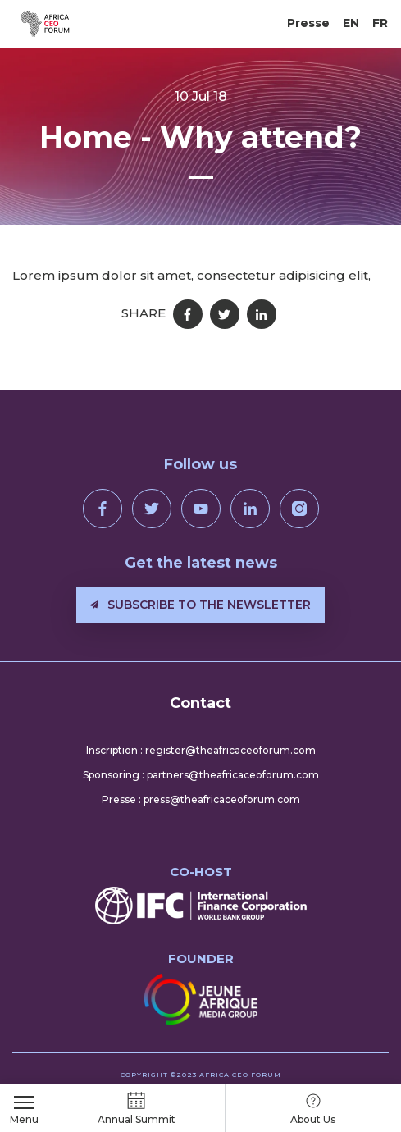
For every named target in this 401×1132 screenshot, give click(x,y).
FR (380, 23)
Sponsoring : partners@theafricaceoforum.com (201, 775)
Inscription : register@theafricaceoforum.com (201, 750)
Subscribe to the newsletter (200, 604)
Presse (308, 23)
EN (351, 23)
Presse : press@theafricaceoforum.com (201, 799)
